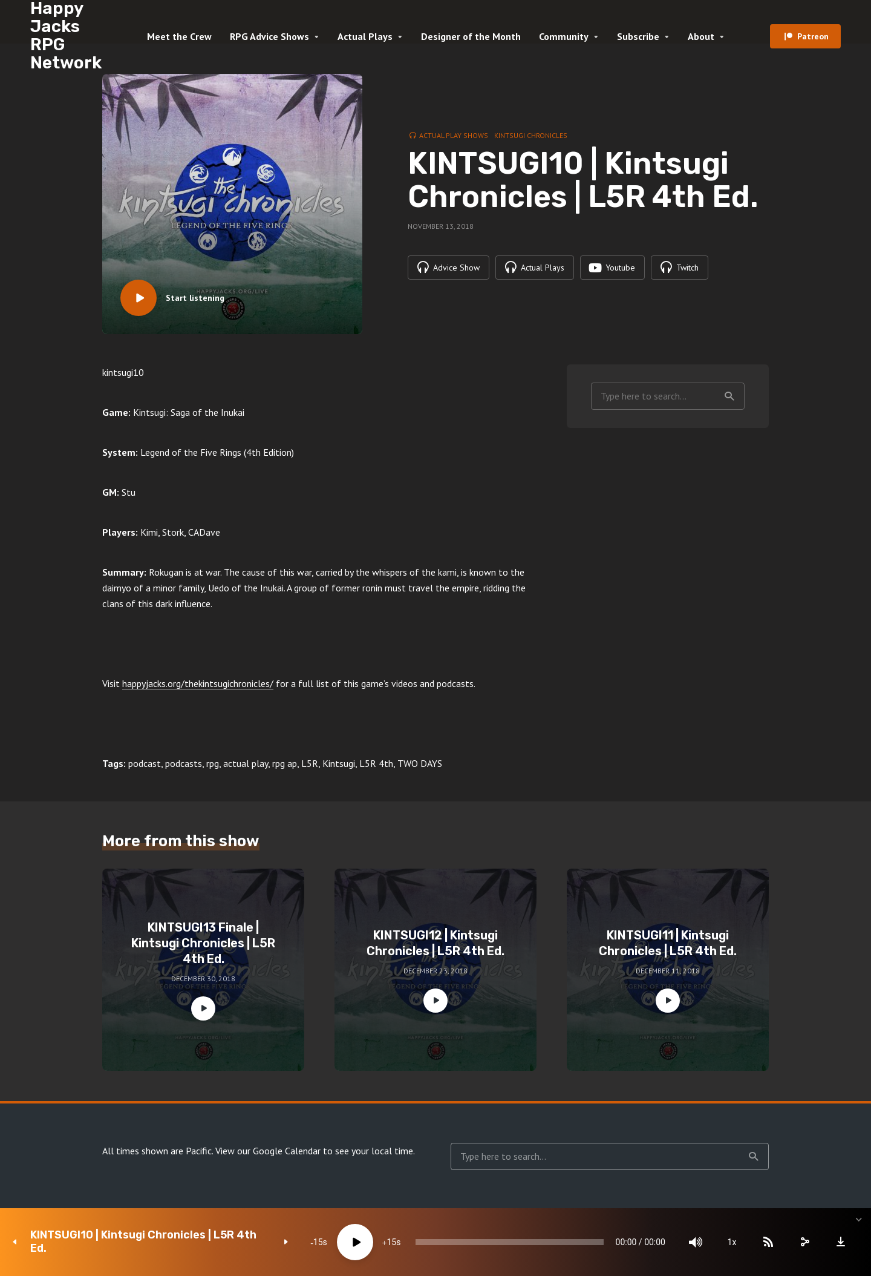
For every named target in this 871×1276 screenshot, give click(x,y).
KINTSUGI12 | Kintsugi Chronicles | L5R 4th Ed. (435, 943)
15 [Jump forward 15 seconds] (391, 1242)
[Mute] (695, 1242)
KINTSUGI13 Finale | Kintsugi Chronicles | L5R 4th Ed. (203, 943)
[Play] (355, 1242)
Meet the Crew (179, 36)
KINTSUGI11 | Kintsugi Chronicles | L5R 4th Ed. (668, 943)
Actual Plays (365, 36)
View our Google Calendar (268, 1151)
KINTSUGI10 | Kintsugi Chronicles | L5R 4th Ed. (143, 1242)
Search (729, 396)
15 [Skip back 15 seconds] (318, 1242)
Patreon (813, 36)
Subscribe (638, 36)
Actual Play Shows (453, 135)
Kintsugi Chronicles (530, 135)
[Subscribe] (768, 1242)
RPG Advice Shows (269, 36)
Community (564, 36)
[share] (804, 1242)
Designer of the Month (471, 36)
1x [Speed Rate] (732, 1242)
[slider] (510, 1242)
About (701, 36)
